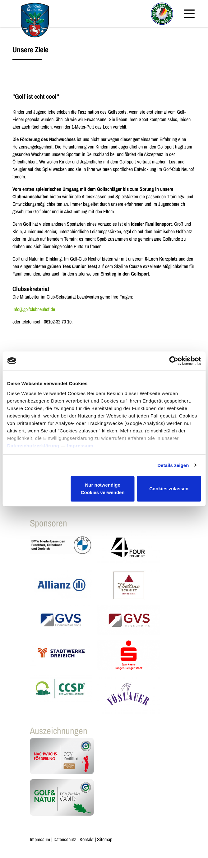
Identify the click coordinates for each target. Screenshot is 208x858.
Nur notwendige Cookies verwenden (103, 488)
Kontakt (87, 839)
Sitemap (104, 839)
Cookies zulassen (168, 488)
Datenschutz (64, 839)
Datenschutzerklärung (33, 445)
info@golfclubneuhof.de (33, 309)
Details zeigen (173, 465)
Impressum (80, 445)
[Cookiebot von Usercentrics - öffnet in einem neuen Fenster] (173, 360)
